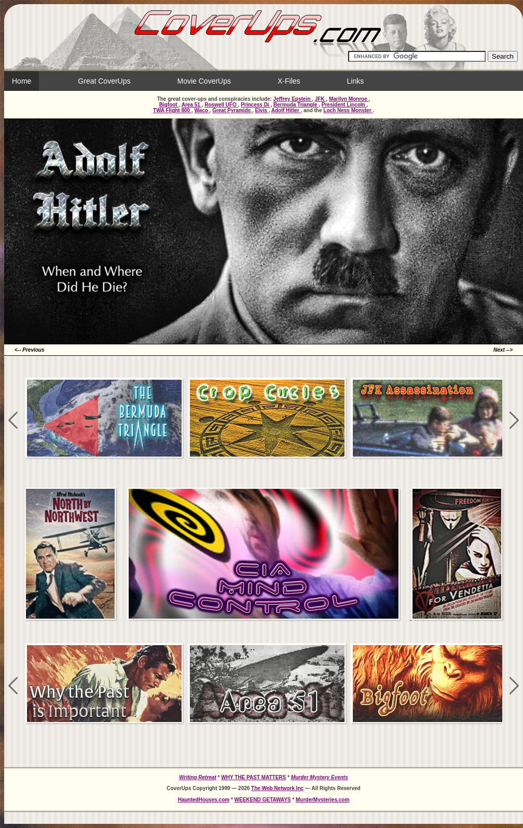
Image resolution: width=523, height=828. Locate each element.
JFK (320, 99)
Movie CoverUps (204, 81)
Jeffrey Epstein (292, 99)
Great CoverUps (104, 81)
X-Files (289, 81)
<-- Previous (30, 350)
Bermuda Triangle (296, 105)
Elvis (261, 110)
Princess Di (255, 105)
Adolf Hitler (286, 110)
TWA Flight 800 (172, 110)
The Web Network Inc (277, 788)
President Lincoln (344, 105)
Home (21, 81)
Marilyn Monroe (349, 99)
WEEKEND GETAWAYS (263, 800)
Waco (202, 110)
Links (355, 81)
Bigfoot (169, 105)
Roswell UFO (221, 105)
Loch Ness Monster (348, 110)
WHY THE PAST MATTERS (253, 777)
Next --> (503, 350)
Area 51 (192, 105)
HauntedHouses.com (203, 800)
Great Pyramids (232, 110)
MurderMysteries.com (322, 800)
